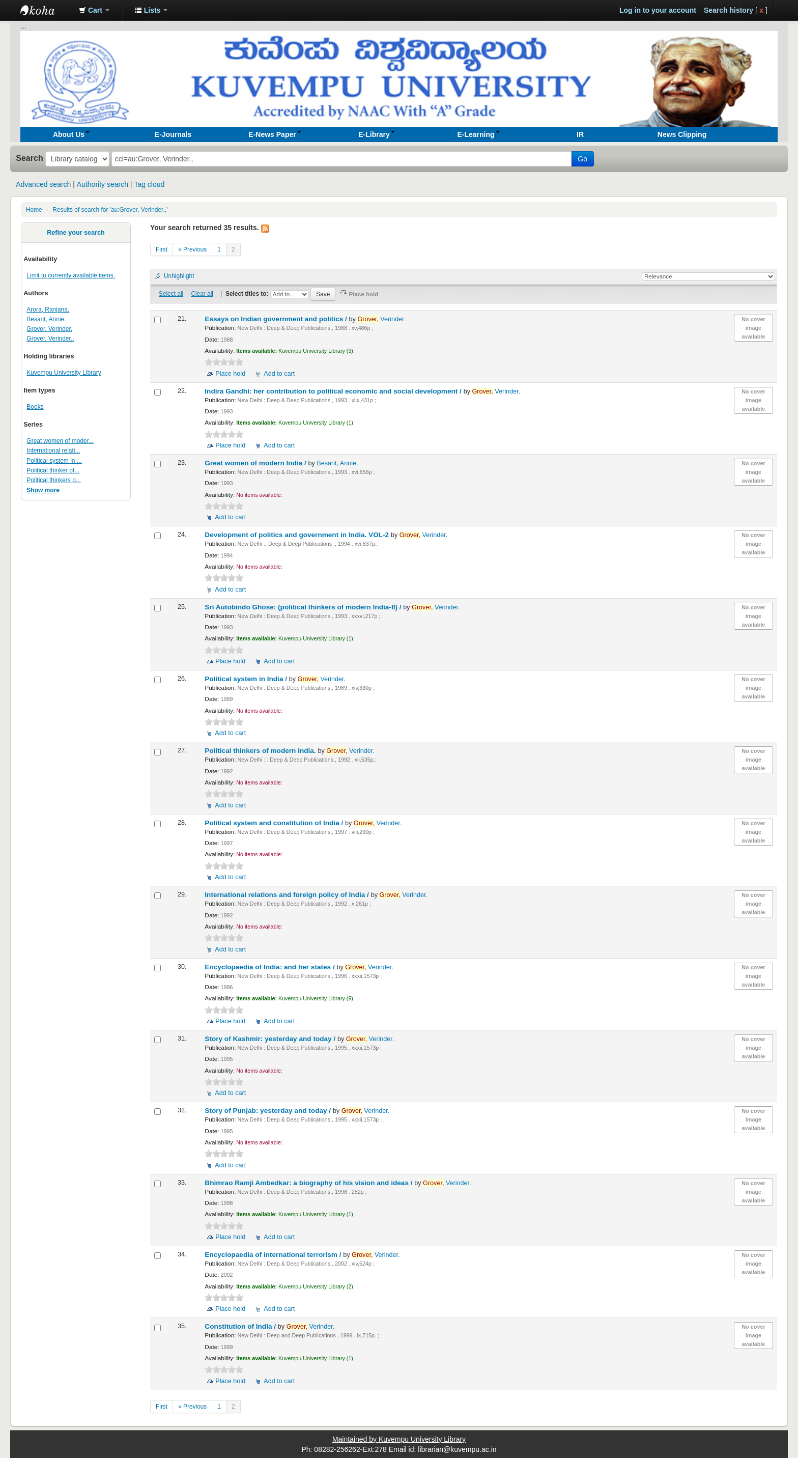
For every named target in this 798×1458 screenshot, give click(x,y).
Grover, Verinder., (50, 338)
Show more (43, 490)
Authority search (102, 184)
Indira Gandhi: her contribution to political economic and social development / (334, 391)
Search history (728, 10)
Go (582, 159)
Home (34, 209)
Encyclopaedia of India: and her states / (270, 967)
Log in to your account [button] (657, 10)
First (161, 249)
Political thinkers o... (53, 480)
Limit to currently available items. (70, 275)
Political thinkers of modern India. (261, 750)
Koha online (45, 10)
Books (34, 406)
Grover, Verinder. (49, 328)
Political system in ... (53, 460)
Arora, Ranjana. (47, 309)
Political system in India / (247, 679)
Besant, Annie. (46, 319)
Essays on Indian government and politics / (277, 319)
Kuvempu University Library (63, 372)
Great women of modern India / (256, 463)
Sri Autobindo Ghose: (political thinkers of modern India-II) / (304, 607)
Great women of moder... (60, 440)
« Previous (192, 249)
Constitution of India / (241, 1326)
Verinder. (381, 319)
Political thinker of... (52, 470)
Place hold (230, 373)
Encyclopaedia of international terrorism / (274, 1254)
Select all (171, 293)
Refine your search (75, 232)
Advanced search (43, 184)
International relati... (53, 450)
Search (29, 157)
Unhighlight (179, 275)
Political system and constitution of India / (275, 823)
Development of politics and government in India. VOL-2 (298, 535)
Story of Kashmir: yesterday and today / (271, 1039)
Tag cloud (149, 184)
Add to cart (279, 373)
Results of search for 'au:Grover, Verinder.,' (109, 209)
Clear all (202, 293)
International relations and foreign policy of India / (287, 895)
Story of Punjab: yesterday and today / (269, 1110)
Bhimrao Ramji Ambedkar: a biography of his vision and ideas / (309, 1183)
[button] (94, 10)
